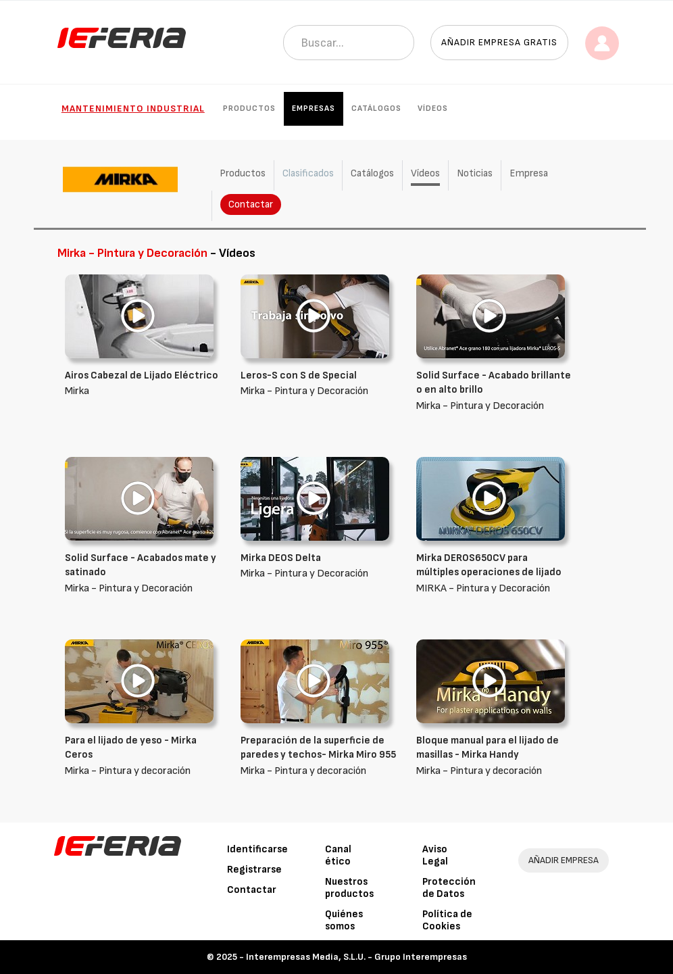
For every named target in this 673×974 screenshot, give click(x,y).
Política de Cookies (447, 920)
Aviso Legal (435, 855)
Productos (249, 108)
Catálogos (376, 108)
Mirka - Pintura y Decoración (494, 390)
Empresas (313, 108)
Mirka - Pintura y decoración (142, 755)
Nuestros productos (349, 887)
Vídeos (433, 108)
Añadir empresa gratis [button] (499, 42)
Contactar (250, 204)
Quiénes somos (344, 920)
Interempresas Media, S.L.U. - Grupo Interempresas (356, 957)
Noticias (475, 173)
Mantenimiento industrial (133, 108)
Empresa (528, 173)
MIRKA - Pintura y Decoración (494, 573)
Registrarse (254, 869)
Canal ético (338, 855)
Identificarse (257, 849)
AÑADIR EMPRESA (563, 860)
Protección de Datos (449, 887)
